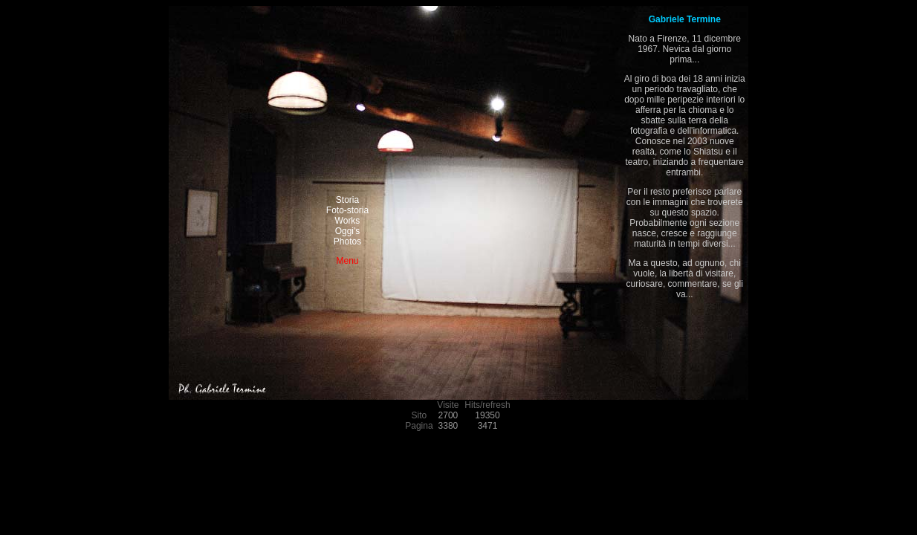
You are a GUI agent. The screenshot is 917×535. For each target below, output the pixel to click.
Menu (347, 261)
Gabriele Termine (685, 19)
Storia (347, 200)
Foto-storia (347, 210)
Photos (347, 241)
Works (347, 220)
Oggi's (347, 231)
